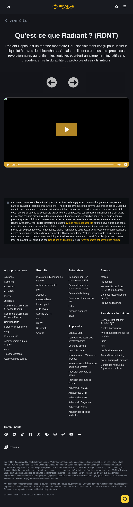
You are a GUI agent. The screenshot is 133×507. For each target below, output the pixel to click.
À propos (9, 277)
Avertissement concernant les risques (100, 240)
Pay (38, 290)
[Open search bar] (116, 7)
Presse (8, 296)
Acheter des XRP (78, 397)
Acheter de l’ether (78, 407)
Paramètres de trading (112, 355)
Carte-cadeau (43, 299)
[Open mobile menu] (125, 7)
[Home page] (63, 7)
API (103, 345)
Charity (40, 332)
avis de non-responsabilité (79, 222)
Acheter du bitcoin (78, 388)
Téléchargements (13, 354)
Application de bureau (15, 358)
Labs (71, 306)
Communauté (11, 336)
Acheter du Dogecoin (80, 402)
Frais (103, 341)
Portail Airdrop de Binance (114, 360)
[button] (125, 7)
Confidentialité (11, 322)
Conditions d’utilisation (60, 240)
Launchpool (42, 304)
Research (41, 328)
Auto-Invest (42, 309)
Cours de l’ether (77, 350)
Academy (41, 294)
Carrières (9, 281)
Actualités (9, 291)
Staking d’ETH (43, 313)
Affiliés (104, 277)
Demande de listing (79, 293)
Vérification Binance (111, 350)
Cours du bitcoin (77, 345)
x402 (71, 315)
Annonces (9, 286)
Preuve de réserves (111, 303)
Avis (6, 349)
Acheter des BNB (78, 392)
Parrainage (106, 281)
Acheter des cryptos (46, 285)
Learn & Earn (76, 332)
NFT (38, 318)
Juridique (9, 300)
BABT (39, 323)
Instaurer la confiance (15, 326)
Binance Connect (78, 311)
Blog (6, 331)
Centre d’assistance (111, 328)
